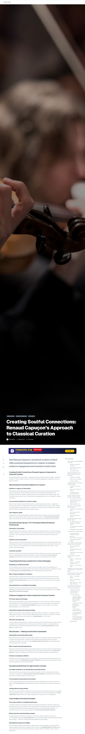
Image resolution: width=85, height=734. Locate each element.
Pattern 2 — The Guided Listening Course (75, 562)
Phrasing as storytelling (75, 477)
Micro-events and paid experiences (75, 513)
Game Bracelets (38, 616)
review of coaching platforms (29, 605)
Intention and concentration (76, 479)
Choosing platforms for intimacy (75, 546)
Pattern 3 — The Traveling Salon (75, 566)
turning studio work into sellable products (21, 570)
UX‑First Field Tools (18, 683)
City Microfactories (28, 717)
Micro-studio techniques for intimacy (76, 490)
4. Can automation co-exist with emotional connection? (77, 613)
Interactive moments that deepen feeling (75, 501)
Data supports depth (74, 470)
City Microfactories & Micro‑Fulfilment (30, 660)
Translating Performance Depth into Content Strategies (75, 483)
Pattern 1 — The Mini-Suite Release (75, 559)
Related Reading (73, 621)
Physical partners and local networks (76, 550)
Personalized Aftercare (48, 625)
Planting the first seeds (75, 589)
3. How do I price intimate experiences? (77, 609)
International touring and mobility (75, 540)
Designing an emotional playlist (75, 486)
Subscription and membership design (76, 509)
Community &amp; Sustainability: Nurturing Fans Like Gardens (74, 586)
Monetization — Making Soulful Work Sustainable (74, 506)
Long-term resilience (74, 594)
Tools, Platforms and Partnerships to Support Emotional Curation (74, 543)
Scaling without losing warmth (76, 529)
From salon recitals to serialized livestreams (74, 534)
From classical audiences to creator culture (76, 468)
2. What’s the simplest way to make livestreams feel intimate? (77, 605)
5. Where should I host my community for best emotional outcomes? (77, 618)
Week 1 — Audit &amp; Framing (74, 577)
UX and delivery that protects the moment (76, 527)
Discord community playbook (52, 517)
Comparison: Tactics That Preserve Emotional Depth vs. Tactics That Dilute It (75, 570)
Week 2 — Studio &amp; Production (75, 580)
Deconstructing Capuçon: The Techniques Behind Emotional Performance (73, 474)
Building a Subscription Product (40, 641)
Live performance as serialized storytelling (74, 493)
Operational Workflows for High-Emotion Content (74, 519)
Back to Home (7, 2)
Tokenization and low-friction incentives (76, 553)
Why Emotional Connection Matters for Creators (75, 462)
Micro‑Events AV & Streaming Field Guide (34, 674)
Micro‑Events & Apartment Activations (45, 710)
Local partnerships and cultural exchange (75, 591)
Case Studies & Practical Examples (74, 531)
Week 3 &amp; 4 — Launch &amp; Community (75, 583)
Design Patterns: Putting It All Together (73, 556)
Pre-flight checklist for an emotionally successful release (75, 523)
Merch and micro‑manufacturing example (76, 537)
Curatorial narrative (74, 481)
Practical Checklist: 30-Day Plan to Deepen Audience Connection (75, 573)
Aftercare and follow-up (75, 504)
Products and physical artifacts (75, 516)
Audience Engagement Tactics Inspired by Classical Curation (73, 496)
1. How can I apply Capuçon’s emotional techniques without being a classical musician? (77, 598)
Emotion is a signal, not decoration (75, 465)
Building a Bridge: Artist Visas (49, 727)
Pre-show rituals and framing (76, 498)
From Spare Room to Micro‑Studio (17, 580)
